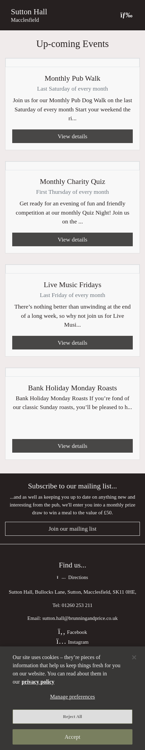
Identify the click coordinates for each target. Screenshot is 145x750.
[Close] (134, 657)
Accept (72, 737)
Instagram (72, 642)
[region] (72, 698)
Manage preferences (72, 697)
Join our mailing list (72, 528)
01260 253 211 (77, 605)
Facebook (72, 632)
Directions (72, 577)
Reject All (72, 716)
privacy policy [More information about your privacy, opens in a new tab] (38, 682)
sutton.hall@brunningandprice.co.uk (80, 618)
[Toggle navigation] (126, 15)
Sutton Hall (29, 11)
